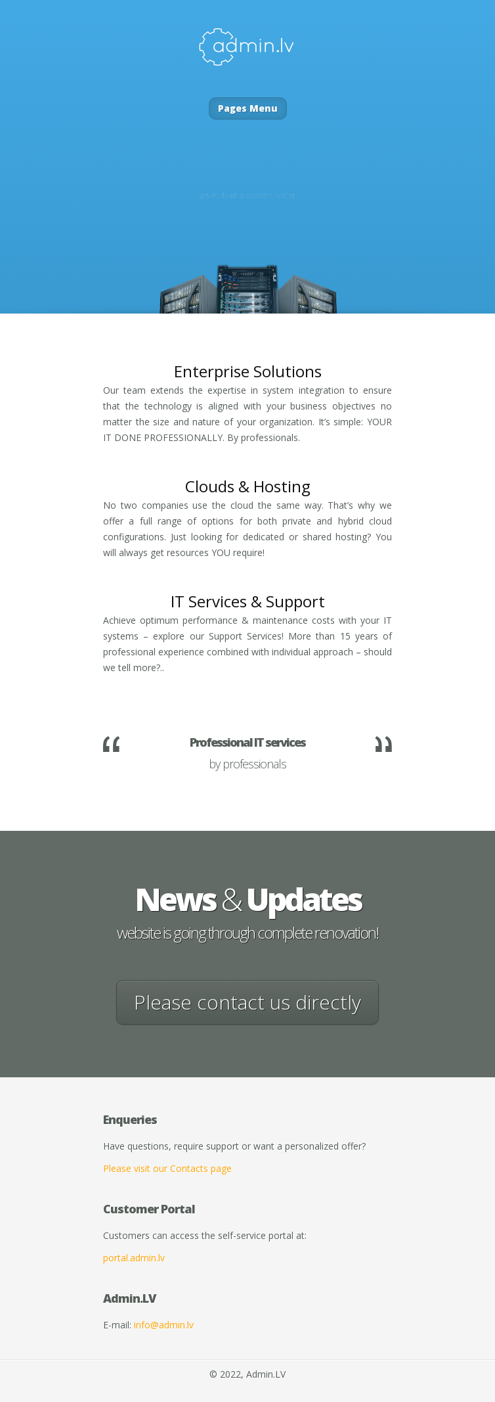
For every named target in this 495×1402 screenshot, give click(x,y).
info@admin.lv (164, 1325)
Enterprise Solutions (248, 371)
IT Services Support (248, 601)
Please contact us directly (247, 1002)
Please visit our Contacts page (167, 1168)
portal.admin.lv (134, 1257)
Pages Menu (248, 108)
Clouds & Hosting (248, 486)
